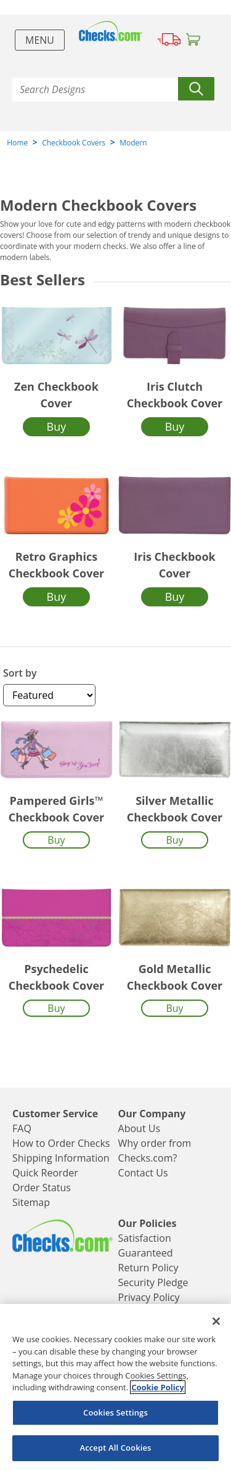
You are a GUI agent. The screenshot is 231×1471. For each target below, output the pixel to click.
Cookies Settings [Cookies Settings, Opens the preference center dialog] (115, 1413)
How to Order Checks (61, 1143)
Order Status (41, 1187)
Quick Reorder (45, 1173)
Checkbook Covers (73, 142)
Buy (57, 426)
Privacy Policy (149, 1297)
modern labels (24, 257)
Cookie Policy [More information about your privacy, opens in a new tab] (157, 1387)
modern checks (99, 246)
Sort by (19, 673)
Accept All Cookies (115, 1448)
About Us (139, 1128)
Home (17, 142)
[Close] (216, 1321)
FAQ (21, 1128)
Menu (39, 40)
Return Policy (148, 1267)
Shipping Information (61, 1158)
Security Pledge (153, 1282)
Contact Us (143, 1173)
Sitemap (31, 1202)
